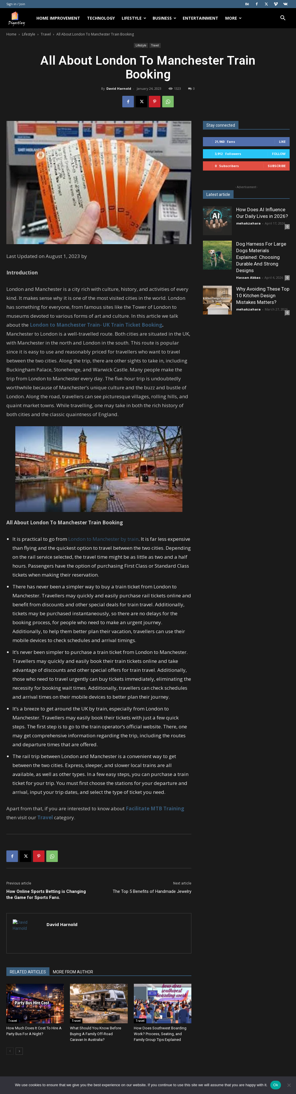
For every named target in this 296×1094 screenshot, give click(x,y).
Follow (279, 154)
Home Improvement (58, 18)
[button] (283, 18)
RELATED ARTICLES (28, 972)
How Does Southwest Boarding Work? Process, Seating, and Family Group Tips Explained (160, 1034)
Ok (275, 1085)
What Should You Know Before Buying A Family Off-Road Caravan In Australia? (95, 1034)
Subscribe (277, 166)
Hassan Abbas (248, 277)
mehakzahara (248, 223)
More (233, 18)
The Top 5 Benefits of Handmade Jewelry (152, 891)
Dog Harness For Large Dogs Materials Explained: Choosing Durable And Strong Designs (261, 257)
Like (282, 141)
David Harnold (118, 88)
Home (11, 34)
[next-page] (19, 1051)
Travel (46, 34)
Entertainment (200, 18)
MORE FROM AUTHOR (73, 972)
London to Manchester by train (103, 539)
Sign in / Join (15, 4)
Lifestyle (134, 18)
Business (164, 18)
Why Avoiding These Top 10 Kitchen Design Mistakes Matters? (262, 295)
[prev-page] (10, 1051)
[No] (289, 1085)
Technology (101, 18)
